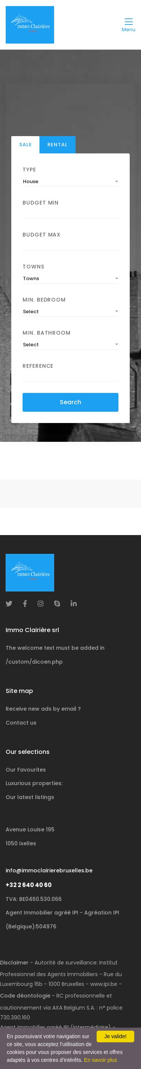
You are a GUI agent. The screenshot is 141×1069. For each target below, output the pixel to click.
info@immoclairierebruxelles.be (49, 853)
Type (29, 169)
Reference (38, 366)
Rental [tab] (57, 144)
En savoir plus (100, 1060)
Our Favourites (26, 752)
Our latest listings (30, 780)
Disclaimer (14, 945)
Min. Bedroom (44, 299)
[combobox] (70, 181)
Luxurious (34, 766)
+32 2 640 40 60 (29, 868)
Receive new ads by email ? (43, 691)
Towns (33, 266)
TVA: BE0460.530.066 (34, 882)
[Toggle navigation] (128, 25)
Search (70, 402)
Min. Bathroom (47, 333)
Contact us (21, 705)
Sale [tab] (25, 144)
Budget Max (42, 234)
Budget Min (41, 202)
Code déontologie (25, 978)
